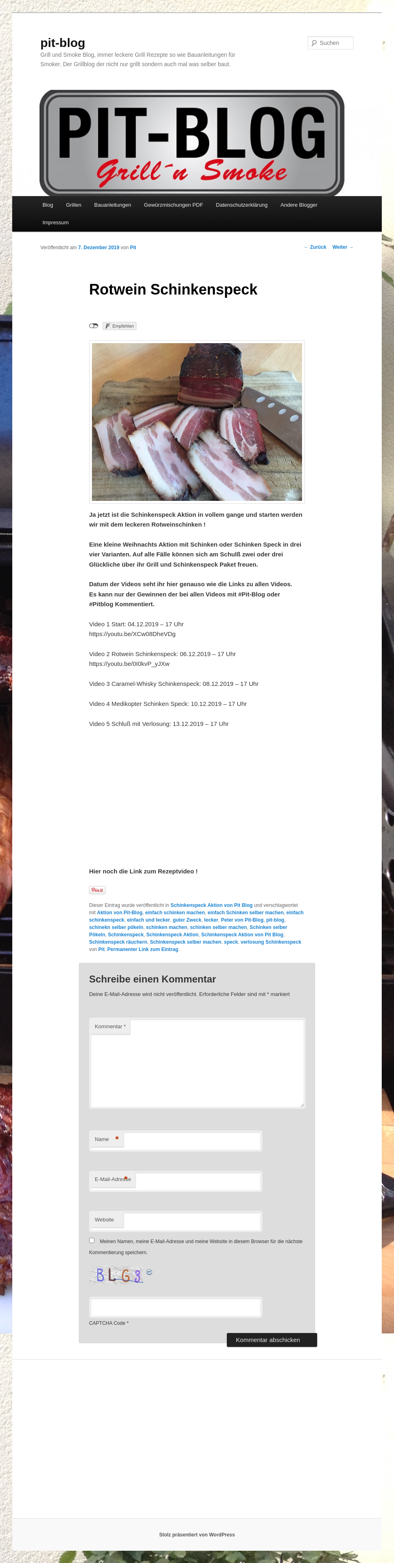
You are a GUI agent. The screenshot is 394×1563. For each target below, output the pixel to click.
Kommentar (110, 1026)
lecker (211, 920)
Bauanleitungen (112, 205)
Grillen (73, 205)
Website (104, 1220)
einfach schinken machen (175, 912)
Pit (133, 247)
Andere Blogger (298, 205)
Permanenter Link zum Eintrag (142, 949)
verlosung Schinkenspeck (271, 942)
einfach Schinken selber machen (246, 912)
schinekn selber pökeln (116, 927)
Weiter (343, 247)
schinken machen (166, 927)
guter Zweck (187, 920)
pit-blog (62, 42)
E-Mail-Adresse (113, 1180)
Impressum (56, 222)
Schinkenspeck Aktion (172, 935)
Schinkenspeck (125, 935)
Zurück (315, 247)
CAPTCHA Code (107, 1323)
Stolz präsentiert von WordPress (197, 1535)
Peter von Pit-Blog (242, 920)
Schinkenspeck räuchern (118, 942)
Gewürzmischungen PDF (173, 205)
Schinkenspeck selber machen (186, 942)
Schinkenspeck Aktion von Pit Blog (211, 905)
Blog (48, 205)
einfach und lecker (148, 920)
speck (231, 942)
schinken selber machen (218, 927)
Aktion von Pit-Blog (119, 912)
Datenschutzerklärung (241, 205)
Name (107, 1139)
